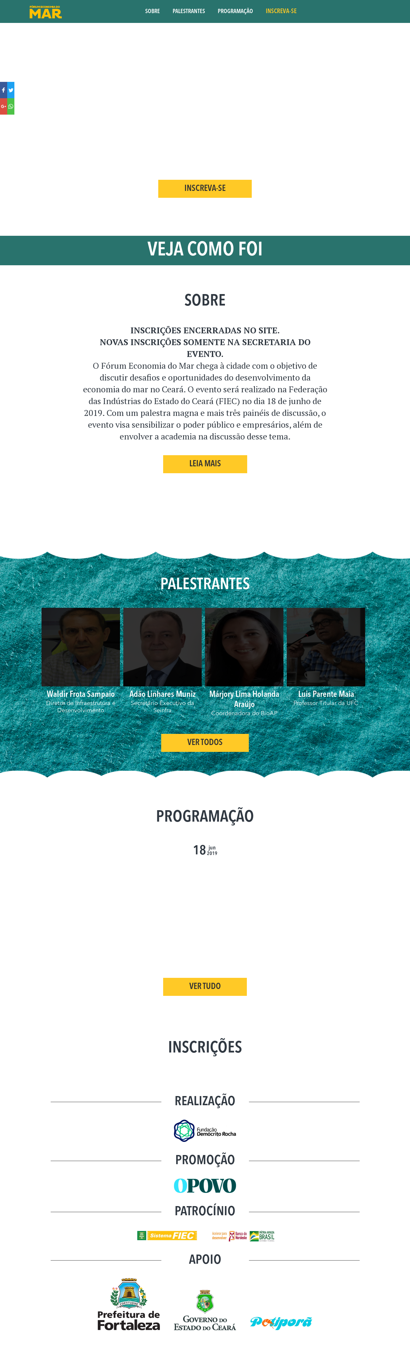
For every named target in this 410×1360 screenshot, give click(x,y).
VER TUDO (205, 990)
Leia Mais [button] (205, 464)
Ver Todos (205, 746)
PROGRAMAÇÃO (235, 11)
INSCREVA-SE (281, 12)
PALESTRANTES (189, 11)
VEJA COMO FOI (205, 250)
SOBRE (152, 11)
